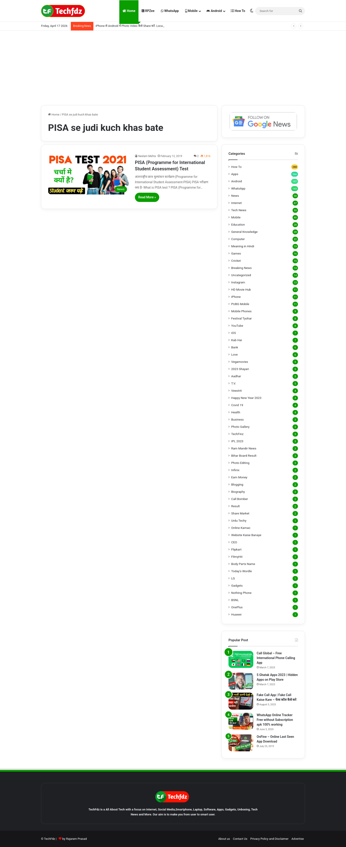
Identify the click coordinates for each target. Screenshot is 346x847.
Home (128, 11)
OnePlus (237, 607)
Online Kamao (240, 528)
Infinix (235, 470)
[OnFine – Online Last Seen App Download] (240, 742)
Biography (238, 491)
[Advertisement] (173, 66)
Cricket (236, 260)
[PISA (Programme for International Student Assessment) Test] (88, 174)
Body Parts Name (243, 564)
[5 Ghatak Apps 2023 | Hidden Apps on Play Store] (240, 681)
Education (238, 224)
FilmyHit (236, 556)
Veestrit (236, 390)
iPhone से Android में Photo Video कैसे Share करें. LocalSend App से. (138, 26)
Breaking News (241, 268)
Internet (236, 203)
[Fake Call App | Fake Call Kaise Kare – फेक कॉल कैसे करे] (240, 701)
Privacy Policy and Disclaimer (269, 838)
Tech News (238, 210)
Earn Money (239, 477)
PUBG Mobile (240, 304)
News (235, 195)
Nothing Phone (241, 593)
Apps (234, 174)
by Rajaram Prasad (74, 838)
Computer (238, 239)
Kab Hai (236, 340)
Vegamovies (239, 361)
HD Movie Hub (241, 289)
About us (224, 838)
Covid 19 (237, 405)
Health (235, 412)
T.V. (233, 383)
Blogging (237, 484)
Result (235, 506)
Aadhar (236, 376)
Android (214, 11)
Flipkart (236, 549)
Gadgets (237, 585)
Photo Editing (240, 463)
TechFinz (237, 434)
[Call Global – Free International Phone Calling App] (240, 659)
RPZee (148, 11)
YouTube (237, 325)
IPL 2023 (237, 441)
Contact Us (240, 838)
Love (234, 354)
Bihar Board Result (243, 455)
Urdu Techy (239, 520)
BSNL (235, 600)
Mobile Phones (241, 311)
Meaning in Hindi (242, 246)
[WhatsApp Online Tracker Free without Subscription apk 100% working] (240, 721)
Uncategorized (241, 275)
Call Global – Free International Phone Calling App (276, 657)
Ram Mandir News (243, 448)
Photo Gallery (240, 426)
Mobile (191, 11)
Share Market (240, 513)
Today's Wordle (241, 571)
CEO (234, 542)
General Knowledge (244, 232)
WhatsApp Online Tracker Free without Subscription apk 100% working (275, 719)
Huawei (236, 614)
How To (238, 11)
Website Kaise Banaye (246, 535)
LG (233, 578)
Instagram (238, 282)
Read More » (147, 197)
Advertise (297, 838)
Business (237, 419)
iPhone (236, 297)
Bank (234, 347)
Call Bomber (239, 499)
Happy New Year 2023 (246, 398)
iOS (233, 333)
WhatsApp (170, 11)
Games (236, 253)
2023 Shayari (240, 369)
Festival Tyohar (241, 318)
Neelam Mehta (147, 156)
